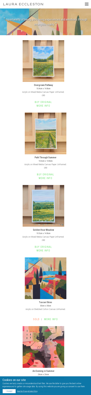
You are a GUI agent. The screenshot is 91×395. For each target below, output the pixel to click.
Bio (5, 342)
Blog (9, 366)
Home (7, 335)
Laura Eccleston (23, 4)
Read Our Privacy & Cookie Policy (27, 391)
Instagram (11, 356)
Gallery (7, 338)
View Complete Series (45, 316)
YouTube (11, 361)
